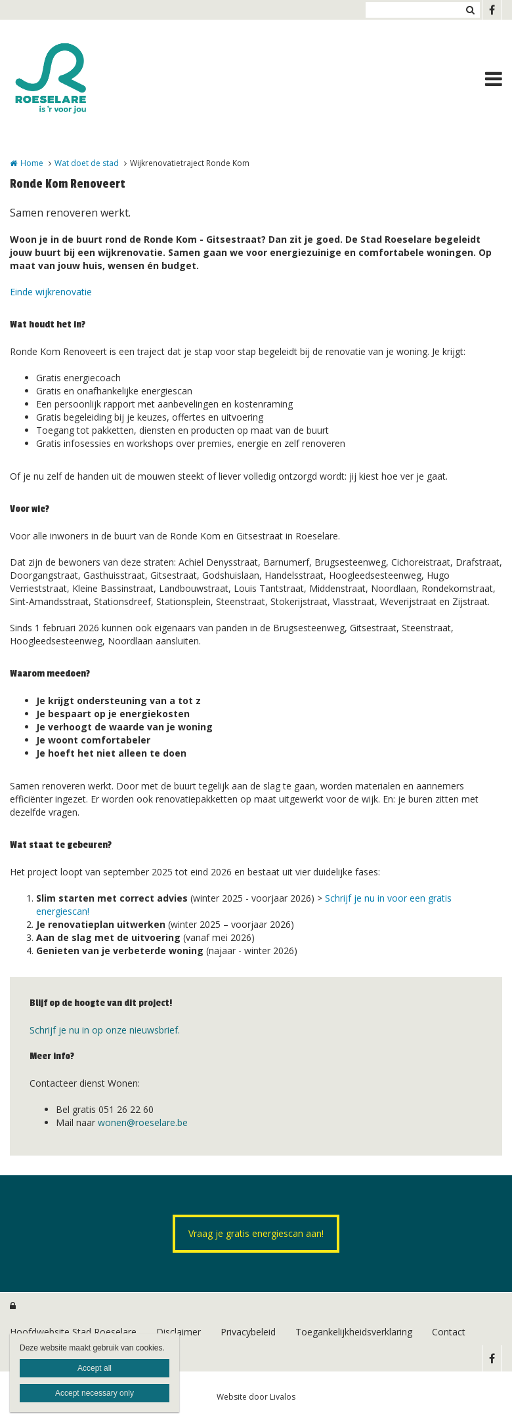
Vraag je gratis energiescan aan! (256, 1233)
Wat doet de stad (86, 163)
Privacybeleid (248, 1332)
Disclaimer (178, 1332)
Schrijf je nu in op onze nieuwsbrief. (105, 1030)
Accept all (94, 1368)
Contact (448, 1332)
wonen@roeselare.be (143, 1122)
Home (31, 163)
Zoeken (470, 10)
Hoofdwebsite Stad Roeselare (73, 1332)
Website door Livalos (256, 1396)
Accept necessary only (94, 1393)
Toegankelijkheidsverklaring (353, 1332)
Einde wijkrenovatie (51, 291)
